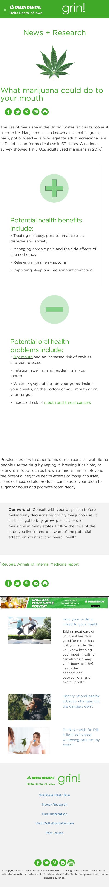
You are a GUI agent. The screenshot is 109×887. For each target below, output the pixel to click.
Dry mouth (23, 357)
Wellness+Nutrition (54, 795)
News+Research (54, 804)
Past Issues (54, 833)
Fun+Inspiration (54, 814)
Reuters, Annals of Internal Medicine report (40, 564)
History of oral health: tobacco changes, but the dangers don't (81, 701)
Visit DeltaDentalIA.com (54, 823)
